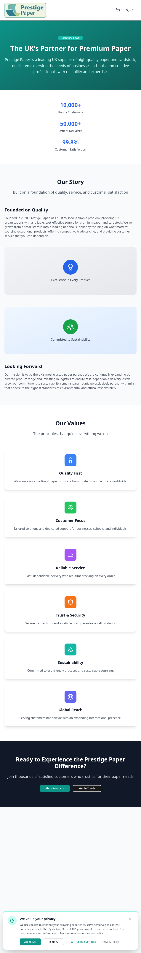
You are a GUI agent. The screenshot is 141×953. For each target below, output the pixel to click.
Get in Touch (87, 788)
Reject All (53, 941)
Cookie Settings (83, 941)
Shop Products (55, 788)
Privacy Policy (110, 941)
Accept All (30, 941)
